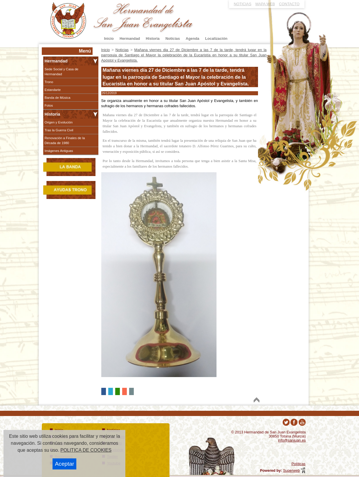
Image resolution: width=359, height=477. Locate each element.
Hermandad (56, 61)
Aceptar (64, 464)
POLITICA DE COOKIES (85, 450)
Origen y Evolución (59, 122)
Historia (52, 114)
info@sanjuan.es (292, 440)
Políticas (298, 464)
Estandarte (53, 90)
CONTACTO (289, 4)
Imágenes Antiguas (59, 151)
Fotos (49, 105)
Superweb (291, 470)
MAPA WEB (265, 4)
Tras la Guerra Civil (59, 130)
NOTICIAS (242, 4)
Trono (49, 82)
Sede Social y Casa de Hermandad (62, 71)
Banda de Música (58, 97)
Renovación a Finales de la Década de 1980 (65, 140)
